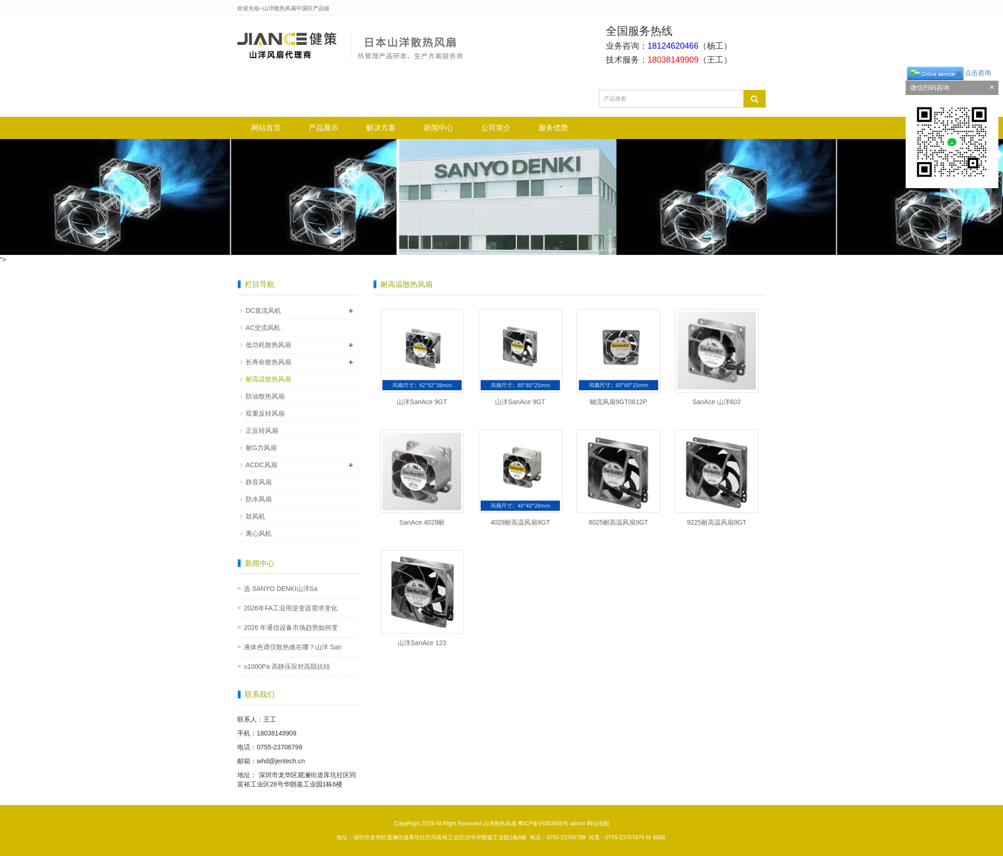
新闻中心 (438, 128)
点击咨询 (948, 72)
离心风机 (259, 533)
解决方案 (381, 128)
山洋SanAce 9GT (422, 402)
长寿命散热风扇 (268, 362)
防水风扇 (259, 499)
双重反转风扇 (265, 413)
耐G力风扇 (261, 447)
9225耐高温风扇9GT (716, 522)
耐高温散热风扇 (268, 379)
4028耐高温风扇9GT (520, 522)
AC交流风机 (263, 327)
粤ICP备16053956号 (543, 823)
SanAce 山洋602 (716, 402)
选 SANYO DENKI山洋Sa (280, 588)
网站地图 (598, 823)
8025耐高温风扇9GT (618, 522)
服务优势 (553, 128)
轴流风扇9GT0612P (618, 402)
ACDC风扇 (261, 465)
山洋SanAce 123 (422, 643)
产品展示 (323, 128)
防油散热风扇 (265, 396)
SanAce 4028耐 (421, 522)
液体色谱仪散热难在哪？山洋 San (293, 647)
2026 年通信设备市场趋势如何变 (291, 627)
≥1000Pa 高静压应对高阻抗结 (287, 666)
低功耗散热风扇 (268, 345)
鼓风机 (255, 516)
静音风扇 (259, 482)
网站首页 (266, 128)
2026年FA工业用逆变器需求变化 (290, 608)
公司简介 (496, 128)
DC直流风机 (263, 310)
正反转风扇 (262, 430)
